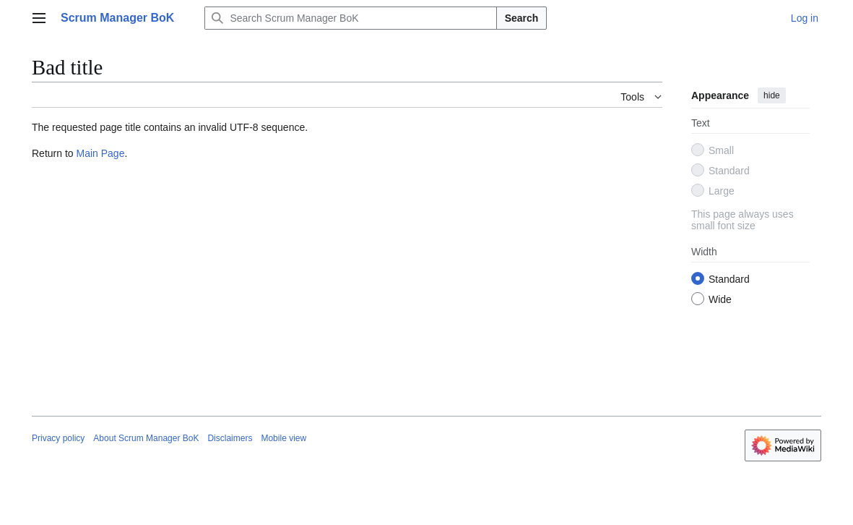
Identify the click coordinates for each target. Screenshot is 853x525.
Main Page (100, 153)
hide (771, 95)
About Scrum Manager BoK (146, 438)
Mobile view (283, 438)
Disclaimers (229, 438)
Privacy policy (58, 438)
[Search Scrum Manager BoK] (350, 18)
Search (522, 18)
